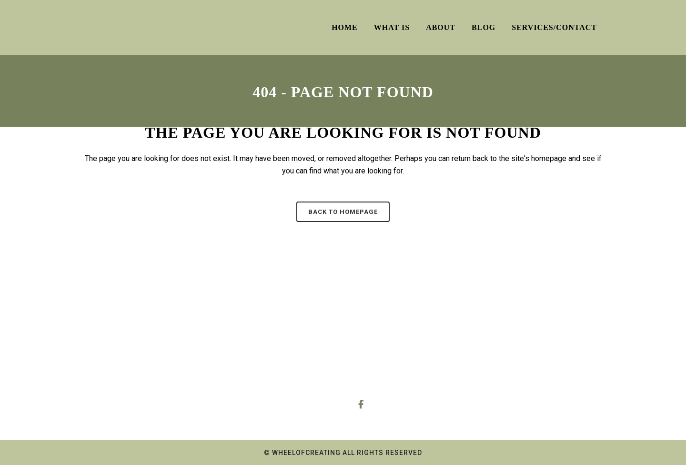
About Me (242, 349)
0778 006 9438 (414, 350)
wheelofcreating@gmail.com (418, 372)
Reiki (104, 386)
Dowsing (110, 368)
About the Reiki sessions (265, 386)
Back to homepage (343, 211)
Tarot (104, 349)
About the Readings (257, 368)
